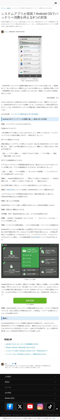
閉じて (54, 418)
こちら (41, 418)
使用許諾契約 (50, 415)
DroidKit (36, 237)
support (9, 8)
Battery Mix (10, 189)
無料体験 (30, 300)
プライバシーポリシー (40, 415)
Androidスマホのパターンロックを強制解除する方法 (22, 344)
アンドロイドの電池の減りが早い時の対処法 (24, 114)
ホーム (3, 8)
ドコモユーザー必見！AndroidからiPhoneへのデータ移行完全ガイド (27, 351)
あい (6, 31)
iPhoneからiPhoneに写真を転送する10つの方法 (20, 347)
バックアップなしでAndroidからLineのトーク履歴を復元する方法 (26, 354)
